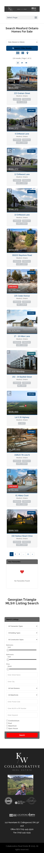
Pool (9, 723)
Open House (12, 728)
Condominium (12, 721)
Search (22, 735)
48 (26, 63)
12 (18, 63)
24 (22, 63)
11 (28, 554)
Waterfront (11, 726)
